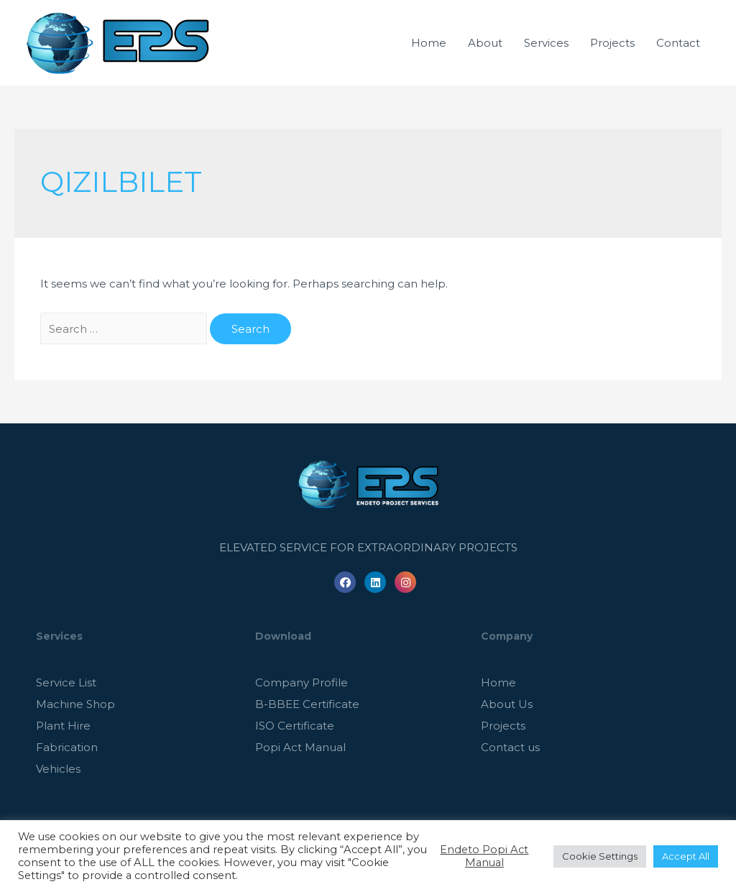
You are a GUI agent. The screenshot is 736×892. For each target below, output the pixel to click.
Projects (612, 43)
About (485, 43)
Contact (678, 43)
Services (546, 43)
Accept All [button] (685, 856)
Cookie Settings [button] (600, 856)
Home (428, 43)
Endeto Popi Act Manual (484, 856)
